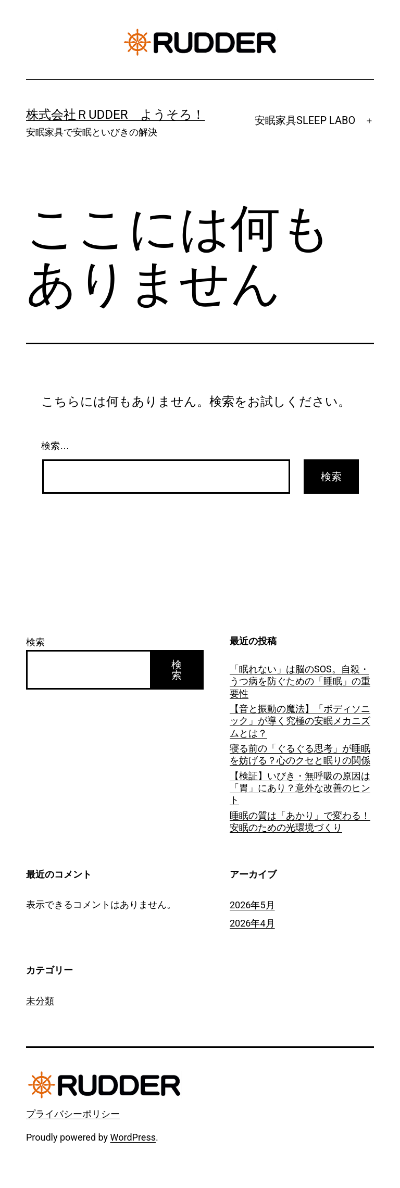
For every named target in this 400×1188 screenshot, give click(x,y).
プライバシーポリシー (73, 1113)
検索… (55, 446)
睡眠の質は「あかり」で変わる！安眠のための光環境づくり (300, 821)
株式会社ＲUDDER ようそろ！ (115, 114)
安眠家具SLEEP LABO (305, 120)
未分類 (40, 1000)
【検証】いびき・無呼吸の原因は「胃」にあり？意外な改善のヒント (300, 788)
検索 (35, 641)
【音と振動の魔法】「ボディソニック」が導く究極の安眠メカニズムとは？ (300, 721)
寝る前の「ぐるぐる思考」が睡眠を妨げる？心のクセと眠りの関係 (300, 754)
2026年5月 (252, 904)
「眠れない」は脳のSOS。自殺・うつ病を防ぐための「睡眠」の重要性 (300, 681)
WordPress (133, 1137)
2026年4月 (252, 923)
